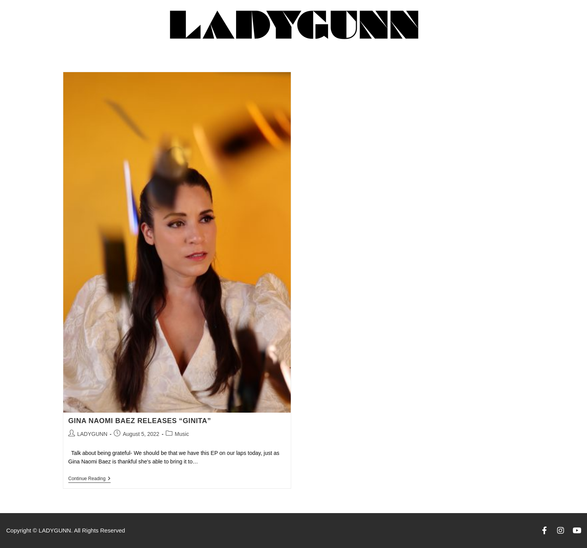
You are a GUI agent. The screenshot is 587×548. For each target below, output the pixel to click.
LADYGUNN (92, 434)
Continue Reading (89, 478)
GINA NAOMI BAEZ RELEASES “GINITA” (139, 421)
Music (182, 434)
